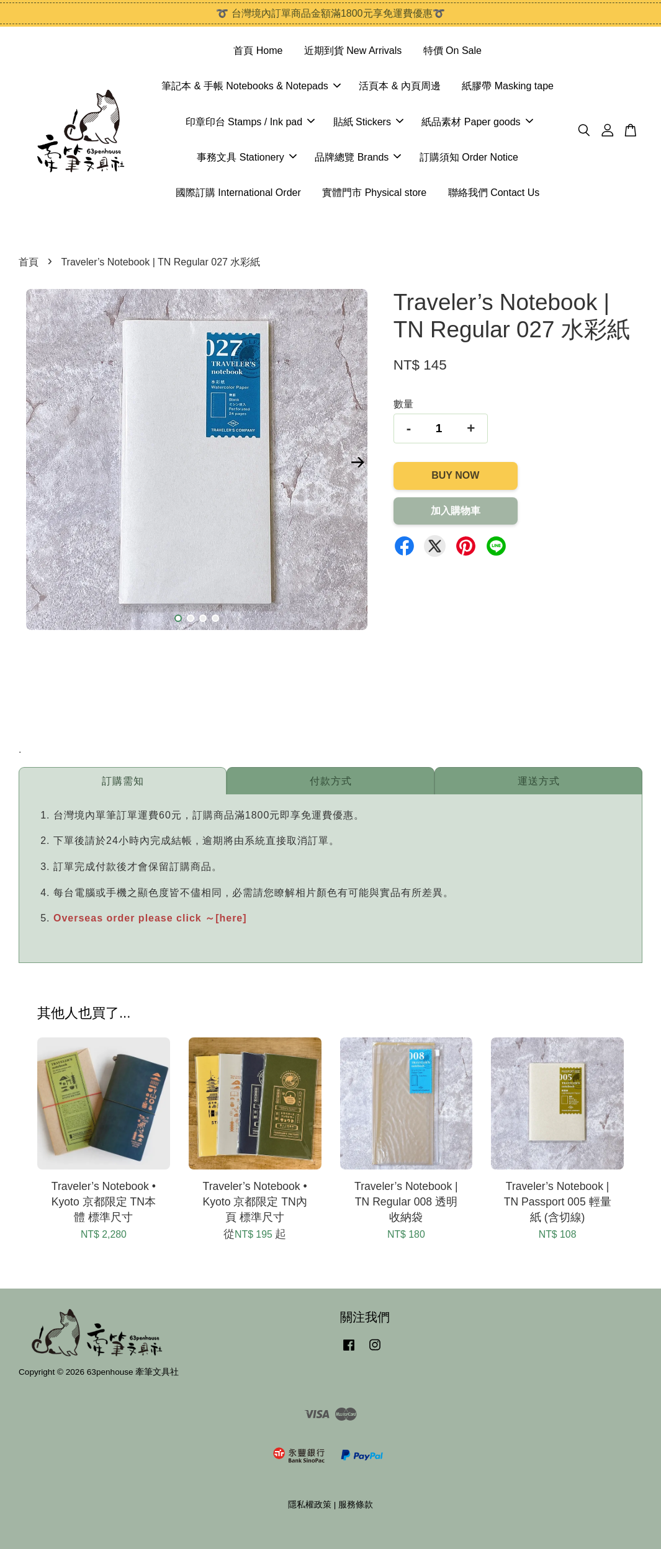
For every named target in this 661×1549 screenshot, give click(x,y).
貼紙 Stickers (368, 122)
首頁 (28, 262)
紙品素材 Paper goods (477, 122)
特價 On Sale (452, 50)
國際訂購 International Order (238, 192)
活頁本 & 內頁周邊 (400, 86)
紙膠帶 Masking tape (508, 86)
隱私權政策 (309, 1504)
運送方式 (539, 781)
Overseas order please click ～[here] (150, 918)
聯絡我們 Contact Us (494, 192)
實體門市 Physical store (374, 192)
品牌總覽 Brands (358, 157)
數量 (403, 404)
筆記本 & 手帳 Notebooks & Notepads (251, 86)
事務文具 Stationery (246, 157)
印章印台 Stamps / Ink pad (250, 122)
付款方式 (331, 781)
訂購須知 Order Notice (469, 157)
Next (358, 461)
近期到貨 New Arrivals (353, 50)
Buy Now (455, 475)
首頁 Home (257, 50)
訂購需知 (123, 781)
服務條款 (355, 1504)
